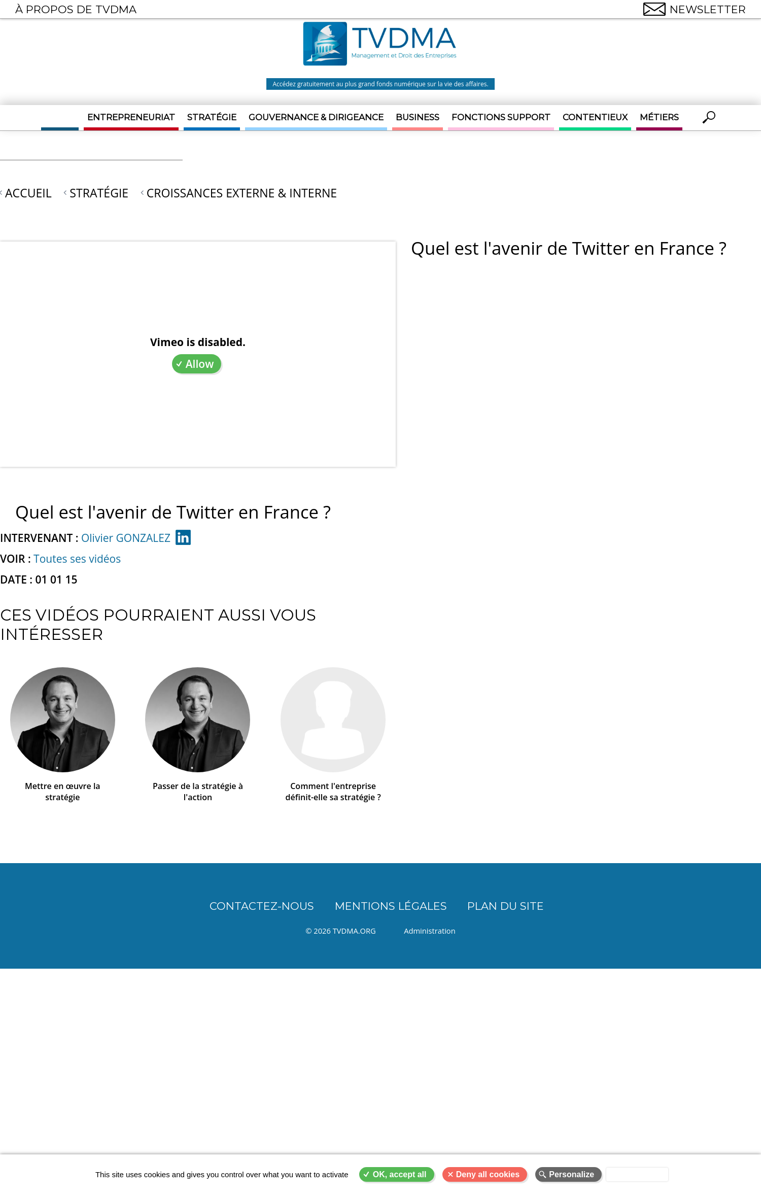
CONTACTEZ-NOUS (262, 906)
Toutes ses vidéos (77, 559)
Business (417, 117)
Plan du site (505, 906)
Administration (429, 931)
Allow (200, 364)
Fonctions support (501, 117)
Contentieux (595, 117)
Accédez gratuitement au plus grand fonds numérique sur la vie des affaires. (380, 84)
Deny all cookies (488, 1174)
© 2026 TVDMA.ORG (340, 931)
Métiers (659, 117)
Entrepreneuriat (131, 117)
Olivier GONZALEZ (125, 538)
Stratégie (211, 117)
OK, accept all (400, 1174)
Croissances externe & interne (242, 193)
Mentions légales (391, 906)
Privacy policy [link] (637, 1174)
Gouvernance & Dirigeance (316, 117)
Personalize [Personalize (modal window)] (571, 1174)
